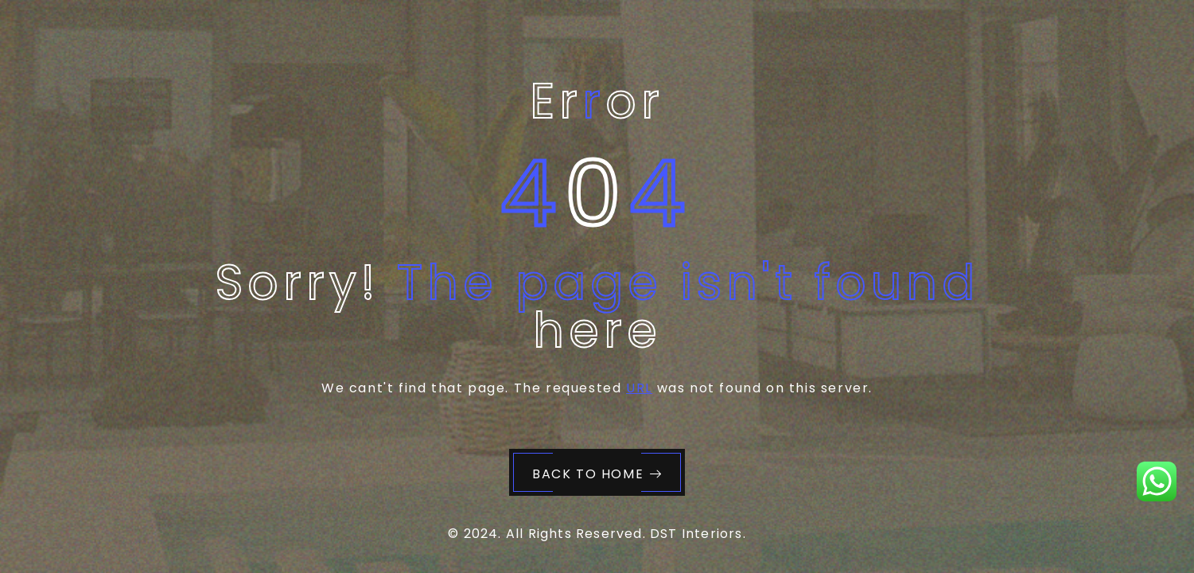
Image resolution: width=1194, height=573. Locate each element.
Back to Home (597, 474)
